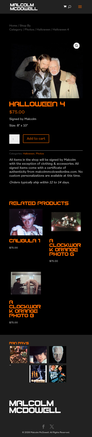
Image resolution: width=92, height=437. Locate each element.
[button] (76, 46)
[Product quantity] (14, 139)
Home (13, 25)
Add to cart (36, 138)
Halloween (43, 29)
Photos (29, 29)
